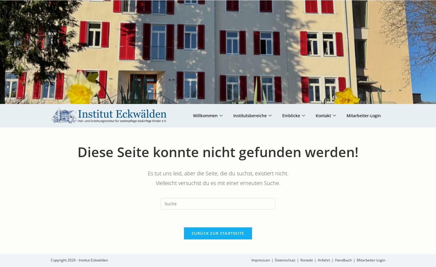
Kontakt (326, 116)
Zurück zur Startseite (218, 233)
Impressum (260, 260)
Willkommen (208, 116)
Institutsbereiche (252, 116)
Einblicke (293, 116)
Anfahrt (324, 260)
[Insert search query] (218, 204)
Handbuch (343, 260)
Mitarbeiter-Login (364, 115)
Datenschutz (285, 260)
